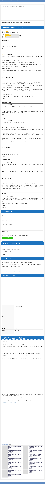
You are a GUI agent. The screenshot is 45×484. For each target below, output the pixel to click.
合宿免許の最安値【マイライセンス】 (10, 402)
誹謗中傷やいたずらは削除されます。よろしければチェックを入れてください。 (17, 235)
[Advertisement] (22, 13)
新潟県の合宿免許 (5, 444)
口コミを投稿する (7, 237)
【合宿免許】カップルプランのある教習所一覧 (11, 271)
